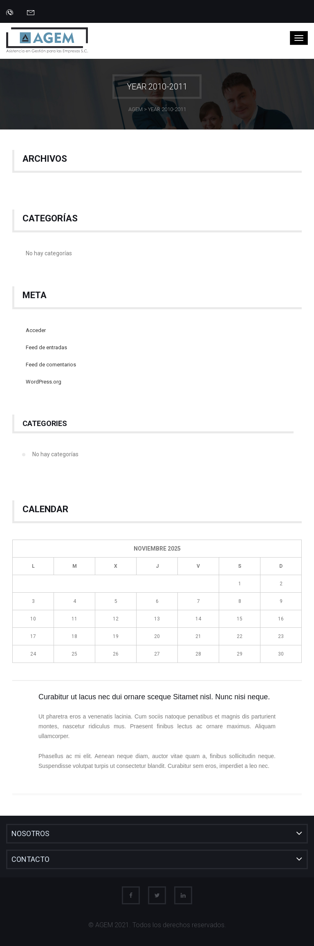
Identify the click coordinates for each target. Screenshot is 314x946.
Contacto (30, 859)
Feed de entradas (46, 347)
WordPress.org (43, 382)
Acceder (36, 330)
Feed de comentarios (51, 364)
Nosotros (30, 833)
